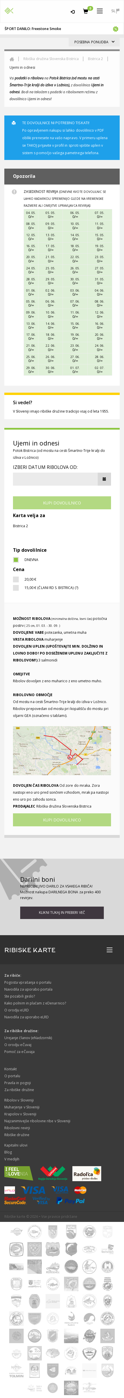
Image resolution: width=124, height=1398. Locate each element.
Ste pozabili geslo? (19, 996)
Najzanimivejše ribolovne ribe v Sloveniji (37, 1121)
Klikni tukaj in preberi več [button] (62, 912)
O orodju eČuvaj (17, 1044)
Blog (8, 1152)
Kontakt (10, 1069)
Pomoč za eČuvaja (19, 1051)
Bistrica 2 (95, 58)
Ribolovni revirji (17, 1127)
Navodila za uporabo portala (28, 989)
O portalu (12, 1075)
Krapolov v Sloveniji (20, 1114)
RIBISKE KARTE (30, 950)
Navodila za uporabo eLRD (26, 1017)
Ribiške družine (16, 1134)
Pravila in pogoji (17, 1082)
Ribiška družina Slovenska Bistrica (51, 58)
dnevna (31, 559)
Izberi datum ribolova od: (45, 467)
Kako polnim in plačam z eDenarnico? (35, 1003)
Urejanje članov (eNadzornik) (28, 1037)
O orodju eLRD (16, 1010)
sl (115, 11)
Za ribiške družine (19, 1089)
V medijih (11, 1159)
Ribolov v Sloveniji (19, 1100)
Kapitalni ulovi (15, 1145)
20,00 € (30, 579)
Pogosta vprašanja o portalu (27, 982)
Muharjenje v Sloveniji (22, 1107)
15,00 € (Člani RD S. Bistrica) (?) (51, 587)
